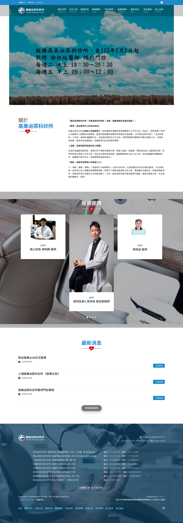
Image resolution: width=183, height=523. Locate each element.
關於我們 (62, 10)
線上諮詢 (159, 10)
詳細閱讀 (159, 365)
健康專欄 (122, 10)
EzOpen (160, 496)
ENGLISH (39, 2)
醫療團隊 (96, 10)
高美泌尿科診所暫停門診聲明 (36, 390)
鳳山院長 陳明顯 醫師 (43, 249)
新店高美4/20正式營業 (32, 357)
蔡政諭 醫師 (140, 249)
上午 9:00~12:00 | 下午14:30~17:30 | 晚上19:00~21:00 (141, 441)
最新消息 (135, 10)
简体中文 (31, 2)
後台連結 (120, 508)
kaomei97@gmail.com (152, 437)
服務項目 (85, 10)
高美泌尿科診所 (27, 500)
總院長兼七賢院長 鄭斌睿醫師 (91, 301)
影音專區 (148, 10)
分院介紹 (73, 10)
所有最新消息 (91, 408)
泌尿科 (43, 245)
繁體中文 (22, 2)
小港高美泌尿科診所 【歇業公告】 (39, 374)
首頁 (20, 508)
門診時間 (109, 10)
